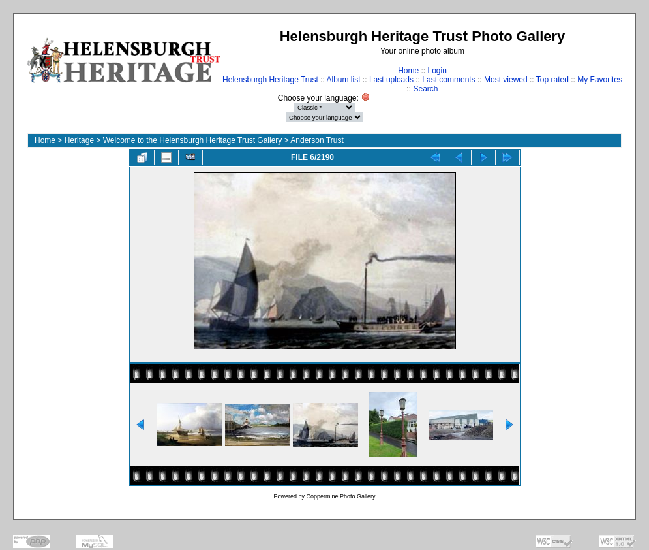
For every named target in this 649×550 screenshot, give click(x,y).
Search (425, 88)
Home (408, 70)
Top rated (552, 79)
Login (436, 70)
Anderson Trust (316, 140)
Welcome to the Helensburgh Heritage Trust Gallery (192, 140)
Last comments (448, 79)
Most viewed (506, 79)
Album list (344, 79)
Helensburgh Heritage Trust (270, 79)
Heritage (79, 140)
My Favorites (599, 79)
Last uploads (391, 79)
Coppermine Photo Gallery (340, 496)
